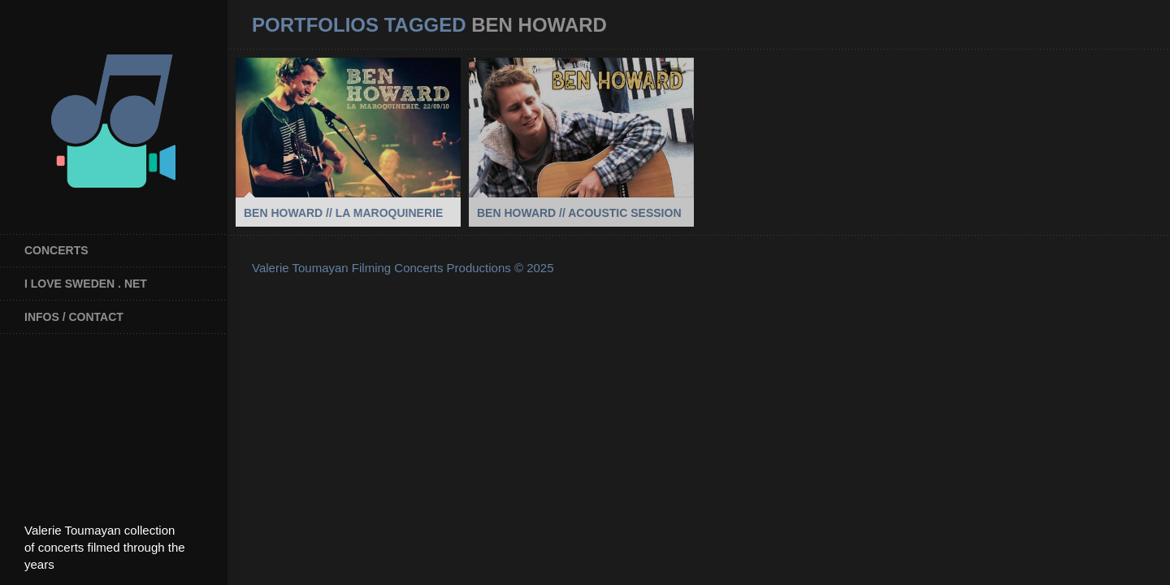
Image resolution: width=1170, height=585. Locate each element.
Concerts (56, 250)
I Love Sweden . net (85, 283)
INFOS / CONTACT (74, 316)
